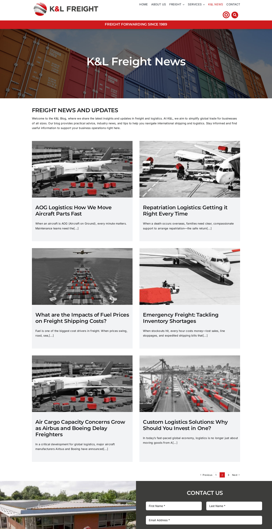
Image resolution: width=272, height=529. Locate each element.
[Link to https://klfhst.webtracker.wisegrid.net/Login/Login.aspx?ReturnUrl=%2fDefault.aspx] (226, 14)
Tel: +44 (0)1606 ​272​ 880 (201, 14)
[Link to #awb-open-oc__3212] (234, 15)
